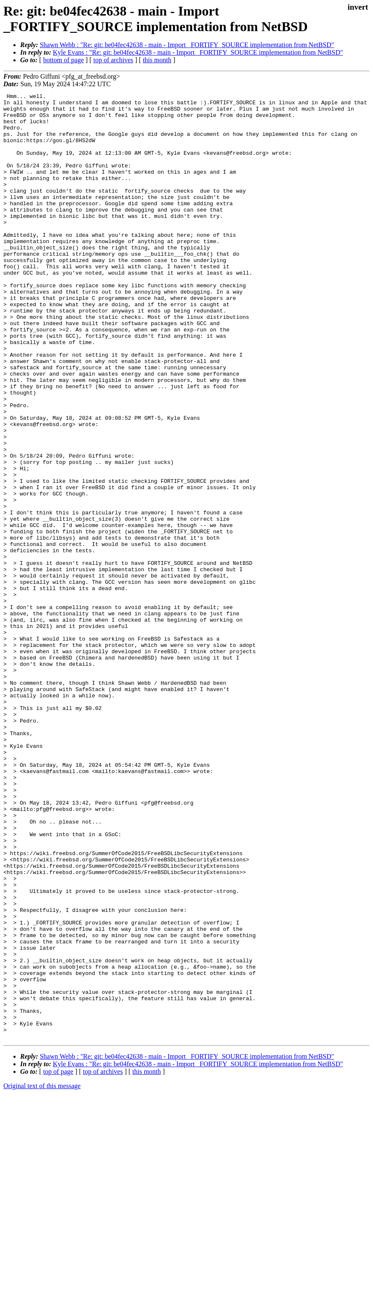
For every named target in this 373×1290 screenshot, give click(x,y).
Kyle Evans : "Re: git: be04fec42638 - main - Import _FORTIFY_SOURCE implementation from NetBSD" (198, 52)
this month (157, 60)
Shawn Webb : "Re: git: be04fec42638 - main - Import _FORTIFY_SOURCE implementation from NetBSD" (187, 44)
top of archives (113, 60)
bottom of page (63, 60)
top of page (58, 1260)
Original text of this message (42, 1275)
